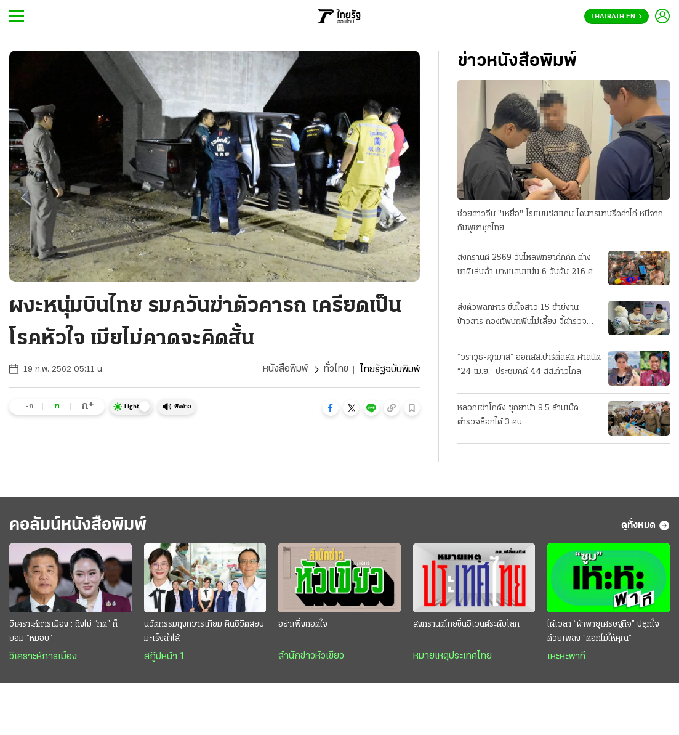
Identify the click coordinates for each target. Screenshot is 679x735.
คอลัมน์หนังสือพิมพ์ (82, 525)
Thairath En (616, 16)
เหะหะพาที (566, 658)
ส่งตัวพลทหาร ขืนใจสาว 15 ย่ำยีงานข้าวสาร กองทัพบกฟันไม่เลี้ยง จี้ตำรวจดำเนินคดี (522, 316)
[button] (331, 408)
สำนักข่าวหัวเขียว (311, 657)
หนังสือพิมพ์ (284, 370)
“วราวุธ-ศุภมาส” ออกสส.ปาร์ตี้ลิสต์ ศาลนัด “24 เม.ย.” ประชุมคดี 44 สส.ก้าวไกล (529, 365)
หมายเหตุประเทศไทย (452, 657)
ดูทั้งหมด (645, 526)
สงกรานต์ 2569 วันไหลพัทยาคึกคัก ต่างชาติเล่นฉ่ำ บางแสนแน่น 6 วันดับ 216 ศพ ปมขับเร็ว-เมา (528, 266)
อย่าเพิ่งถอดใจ (302, 625)
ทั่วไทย (335, 370)
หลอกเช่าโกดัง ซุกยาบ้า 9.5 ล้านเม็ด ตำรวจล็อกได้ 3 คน (518, 415)
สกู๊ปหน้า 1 (164, 658)
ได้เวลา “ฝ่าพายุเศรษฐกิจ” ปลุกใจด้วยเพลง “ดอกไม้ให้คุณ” (603, 632)
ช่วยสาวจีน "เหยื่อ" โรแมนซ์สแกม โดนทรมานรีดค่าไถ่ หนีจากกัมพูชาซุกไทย (560, 221)
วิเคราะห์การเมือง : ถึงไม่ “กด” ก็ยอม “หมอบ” (63, 632)
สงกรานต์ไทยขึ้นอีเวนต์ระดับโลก (466, 625)
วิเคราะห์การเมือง (43, 658)
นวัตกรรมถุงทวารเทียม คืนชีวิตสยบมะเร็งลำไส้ (204, 632)
